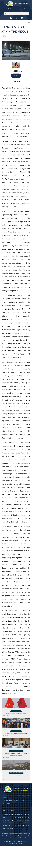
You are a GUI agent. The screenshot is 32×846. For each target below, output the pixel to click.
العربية (10, 8)
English (23, 8)
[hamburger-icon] (29, 22)
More (16, 76)
